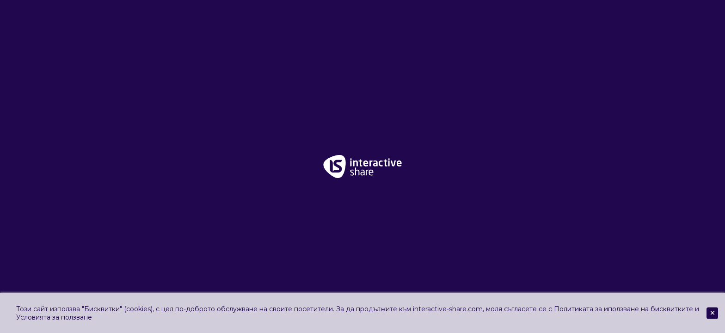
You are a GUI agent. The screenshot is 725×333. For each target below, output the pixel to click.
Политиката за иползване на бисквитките (623, 309)
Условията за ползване (54, 317)
